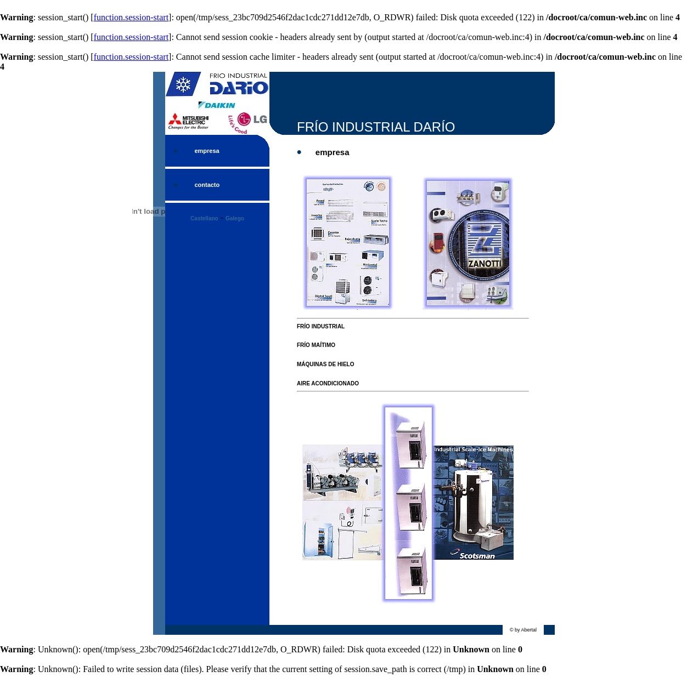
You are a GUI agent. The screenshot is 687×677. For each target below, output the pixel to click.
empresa (206, 150)
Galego (235, 218)
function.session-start (131, 17)
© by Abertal (523, 630)
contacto (206, 184)
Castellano (204, 218)
